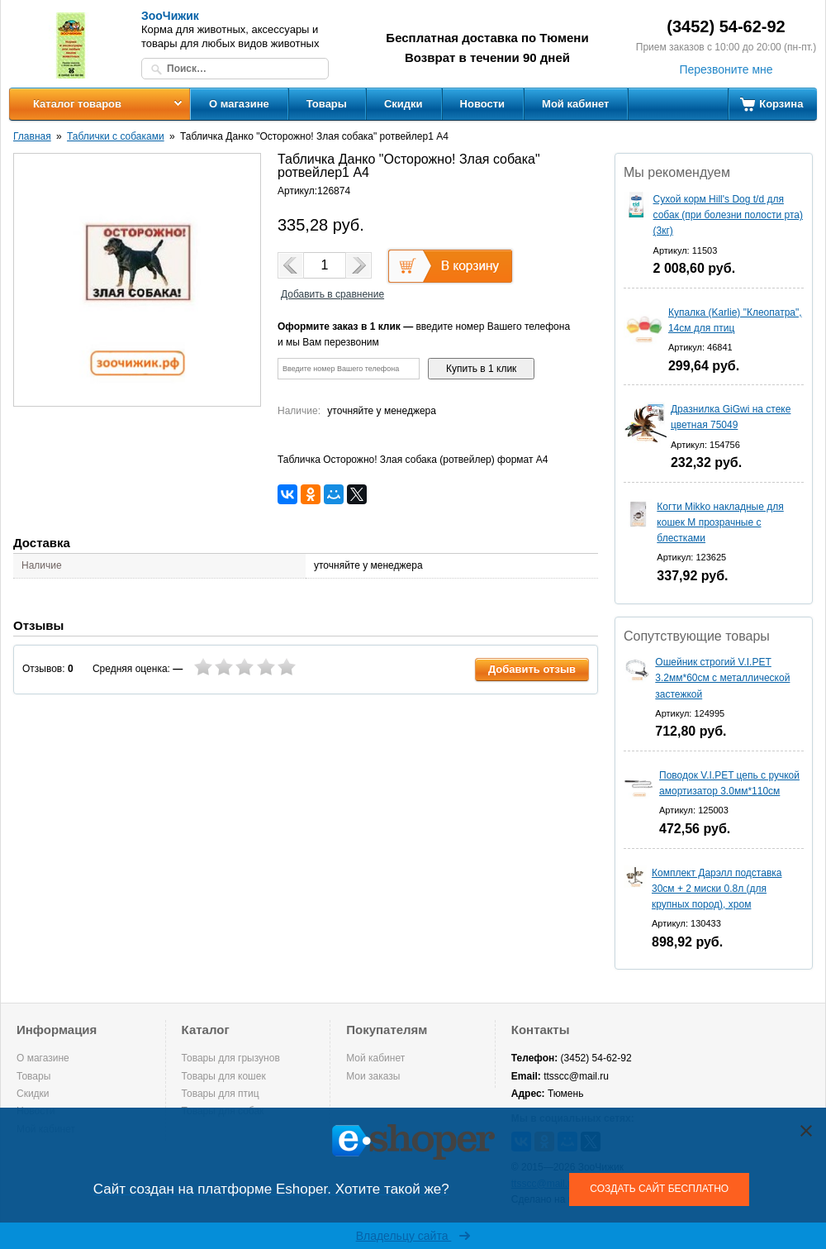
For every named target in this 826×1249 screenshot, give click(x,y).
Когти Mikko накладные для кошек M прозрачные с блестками (720, 522)
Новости (483, 104)
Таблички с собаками (115, 136)
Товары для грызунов (231, 1058)
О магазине (239, 104)
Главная (32, 136)
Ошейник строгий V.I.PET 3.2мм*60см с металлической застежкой (722, 677)
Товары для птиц (220, 1093)
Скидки (403, 104)
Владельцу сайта (413, 1235)
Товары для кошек (224, 1076)
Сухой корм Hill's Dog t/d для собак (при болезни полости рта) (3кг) (728, 214)
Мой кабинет (575, 104)
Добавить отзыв (532, 669)
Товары (326, 104)
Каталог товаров (77, 104)
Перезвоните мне (725, 69)
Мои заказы (373, 1076)
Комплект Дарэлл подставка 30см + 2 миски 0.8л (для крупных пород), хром (716, 888)
